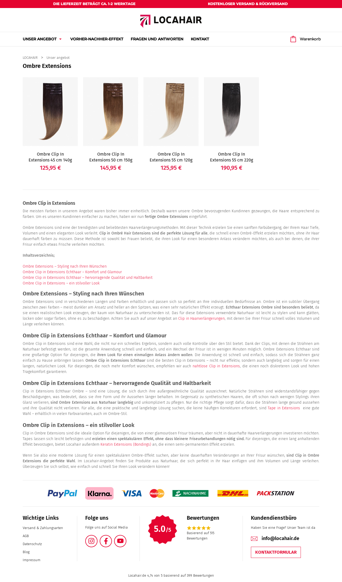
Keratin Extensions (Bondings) (125, 444)
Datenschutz (32, 544)
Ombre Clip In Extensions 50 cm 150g (110, 157)
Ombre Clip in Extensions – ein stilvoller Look (61, 283)
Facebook (111, 538)
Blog (26, 552)
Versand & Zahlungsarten (43, 528)
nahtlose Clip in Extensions (215, 366)
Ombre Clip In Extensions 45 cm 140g (50, 157)
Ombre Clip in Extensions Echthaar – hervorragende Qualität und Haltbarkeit (88, 277)
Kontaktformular (276, 552)
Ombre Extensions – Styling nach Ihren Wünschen (65, 266)
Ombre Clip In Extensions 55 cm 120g (171, 157)
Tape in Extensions (283, 408)
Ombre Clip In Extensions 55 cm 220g (231, 157)
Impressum (31, 560)
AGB (26, 536)
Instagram (97, 538)
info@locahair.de (280, 538)
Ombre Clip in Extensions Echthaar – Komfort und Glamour (72, 272)
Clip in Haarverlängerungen (201, 318)
